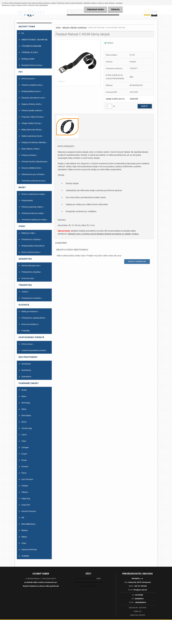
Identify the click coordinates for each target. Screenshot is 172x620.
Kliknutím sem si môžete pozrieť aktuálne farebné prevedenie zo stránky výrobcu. (103, 234)
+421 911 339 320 (140, 586)
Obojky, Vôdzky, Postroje (74, 28)
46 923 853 (139, 595)
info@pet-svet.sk (140, 590)
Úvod (58, 28)
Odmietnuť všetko (95, 9)
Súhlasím (115, 9)
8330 (99, 578)
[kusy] (109, 106)
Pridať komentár (137, 261)
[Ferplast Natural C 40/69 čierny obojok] (77, 63)
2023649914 (139, 599)
